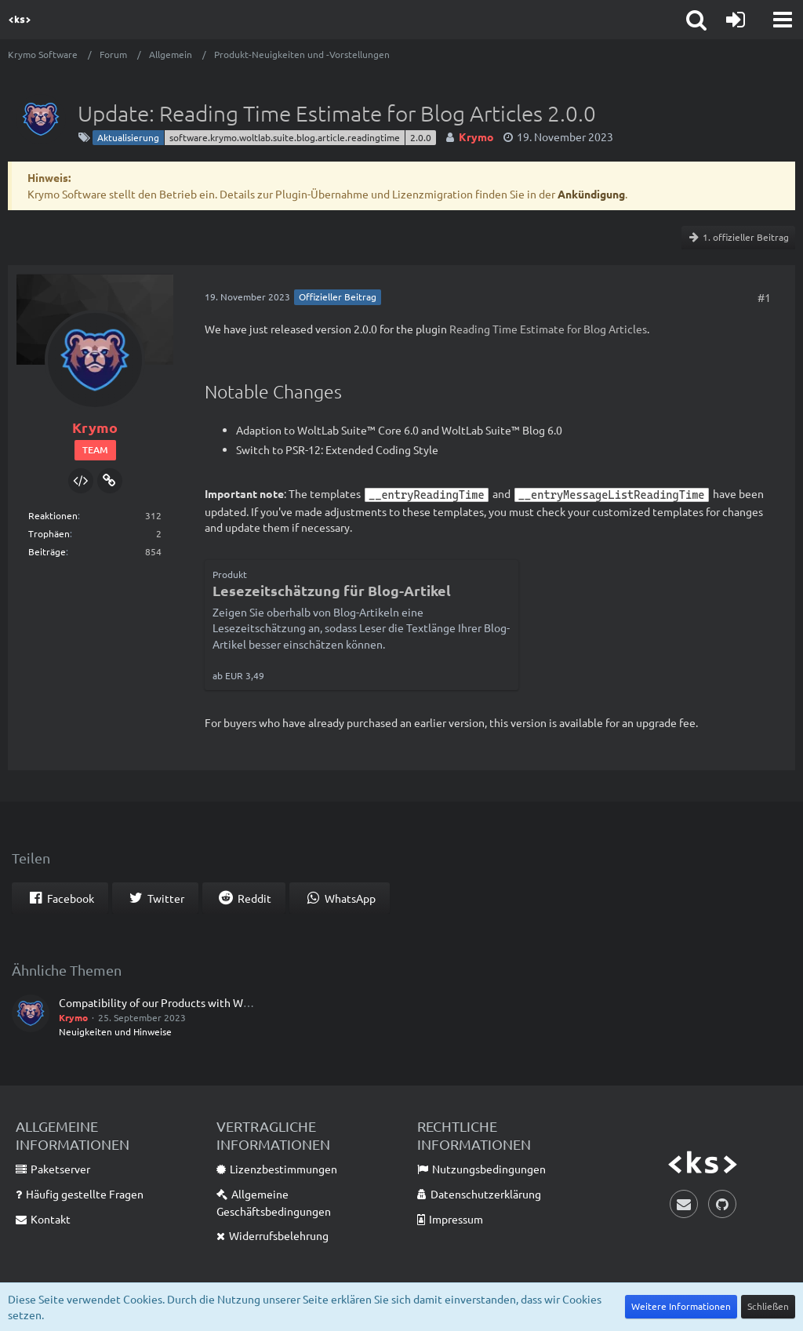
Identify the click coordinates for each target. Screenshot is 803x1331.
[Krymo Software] (20, 19)
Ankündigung (591, 194)
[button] (782, 19)
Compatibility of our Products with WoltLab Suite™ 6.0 (194, 1002)
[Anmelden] (735, 19)
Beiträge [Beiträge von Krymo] (47, 551)
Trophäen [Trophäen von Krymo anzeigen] (49, 533)
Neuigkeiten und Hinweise (115, 1031)
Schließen (768, 1306)
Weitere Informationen (681, 1306)
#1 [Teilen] (764, 297)
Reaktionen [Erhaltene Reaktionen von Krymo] (53, 515)
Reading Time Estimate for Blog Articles (548, 329)
